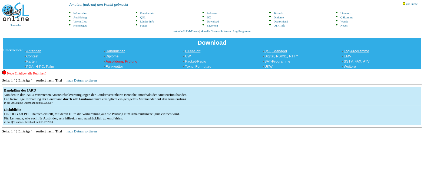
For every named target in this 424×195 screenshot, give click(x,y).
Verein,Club (80, 21)
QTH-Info (279, 25)
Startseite (15, 14)
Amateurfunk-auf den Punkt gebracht (98, 4)
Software (212, 13)
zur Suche (410, 3)
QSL (142, 17)
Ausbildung (80, 17)
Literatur (345, 13)
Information (80, 13)
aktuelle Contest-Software (216, 31)
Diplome (279, 17)
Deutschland (281, 21)
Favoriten (212, 25)
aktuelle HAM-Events (186, 31)
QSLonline (346, 17)
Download (213, 21)
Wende (344, 21)
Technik (278, 13)
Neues (344, 25)
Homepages (80, 25)
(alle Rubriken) (26, 73)
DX (209, 17)
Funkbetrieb (147, 13)
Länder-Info (147, 21)
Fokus (143, 25)
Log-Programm (242, 31)
